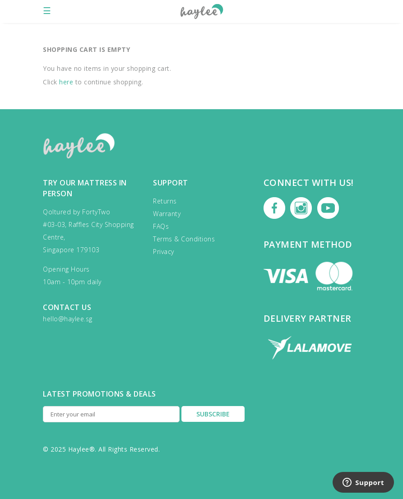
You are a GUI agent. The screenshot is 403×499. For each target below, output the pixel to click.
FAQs (161, 226)
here (66, 82)
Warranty (167, 213)
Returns (165, 201)
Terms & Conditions (184, 239)
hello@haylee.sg (68, 318)
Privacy (163, 251)
